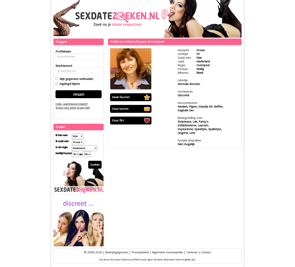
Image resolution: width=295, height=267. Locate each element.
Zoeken (95, 164)
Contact (206, 252)
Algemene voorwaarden (167, 252)
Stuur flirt (118, 120)
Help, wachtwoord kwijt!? (72, 104)
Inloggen (78, 94)
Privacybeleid (140, 252)
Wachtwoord (63, 66)
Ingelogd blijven (69, 84)
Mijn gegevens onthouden (75, 79)
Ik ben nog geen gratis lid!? (73, 107)
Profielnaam (63, 51)
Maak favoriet (121, 97)
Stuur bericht (120, 109)
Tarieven (192, 252)
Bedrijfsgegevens (116, 252)
